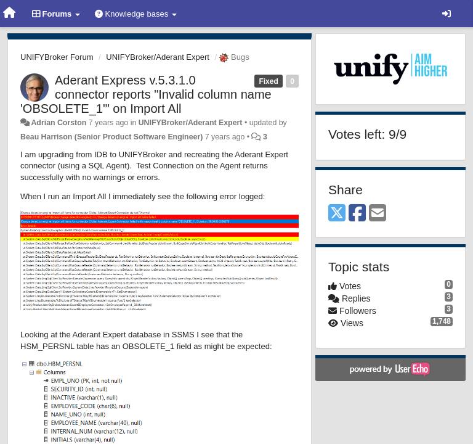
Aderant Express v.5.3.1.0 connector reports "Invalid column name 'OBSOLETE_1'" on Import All (146, 94)
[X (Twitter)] (337, 213)
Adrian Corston (58, 122)
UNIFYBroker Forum (56, 57)
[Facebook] (357, 213)
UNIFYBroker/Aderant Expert (157, 57)
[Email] (377, 213)
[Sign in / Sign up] (446, 13)
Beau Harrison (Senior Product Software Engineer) (111, 137)
